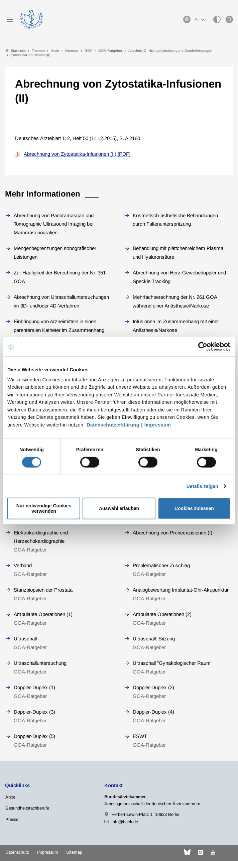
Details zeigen (202, 486)
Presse (11, 819)
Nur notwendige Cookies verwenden (44, 508)
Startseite (15, 50)
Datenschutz (17, 852)
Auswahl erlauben (119, 508)
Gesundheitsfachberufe (27, 808)
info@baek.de (125, 821)
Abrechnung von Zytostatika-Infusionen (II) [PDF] (77, 154)
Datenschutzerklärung (113, 424)
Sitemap (74, 852)
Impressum (157, 424)
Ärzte (10, 797)
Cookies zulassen (194, 508)
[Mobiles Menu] (10, 19)
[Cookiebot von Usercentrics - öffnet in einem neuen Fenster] (201, 347)
